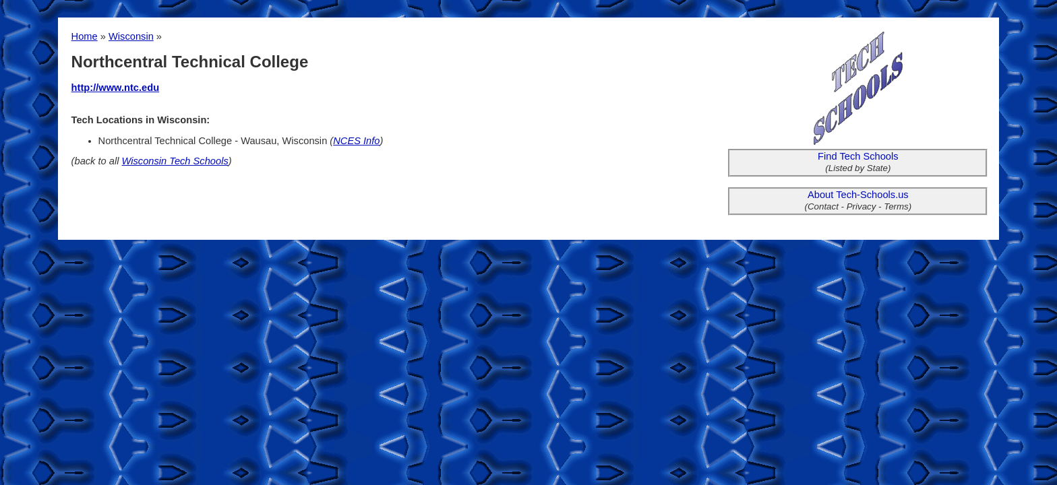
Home (84, 36)
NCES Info (356, 140)
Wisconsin (131, 36)
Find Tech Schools (858, 156)
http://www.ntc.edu (115, 87)
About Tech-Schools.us (858, 194)
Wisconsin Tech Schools (175, 161)
